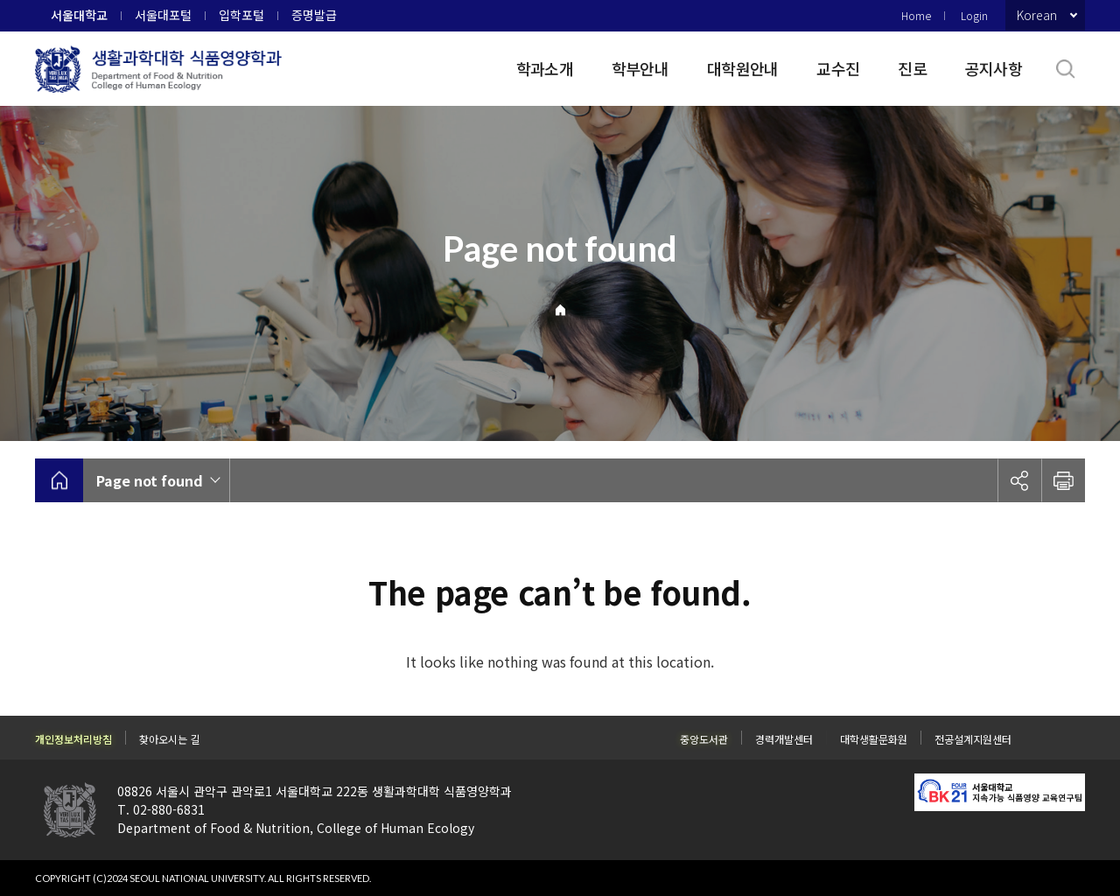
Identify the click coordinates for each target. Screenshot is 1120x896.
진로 (912, 68)
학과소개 (544, 68)
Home (916, 15)
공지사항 (993, 68)
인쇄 (1063, 480)
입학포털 (241, 15)
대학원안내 (742, 68)
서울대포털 (163, 15)
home (59, 480)
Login (974, 15)
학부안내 (640, 68)
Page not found (149, 480)
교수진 (837, 68)
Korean (1037, 15)
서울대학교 (79, 15)
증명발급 (314, 15)
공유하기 (1019, 480)
